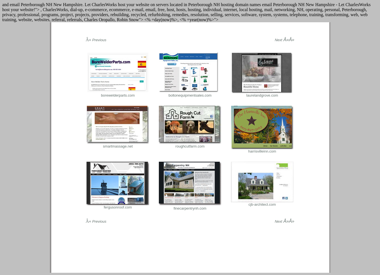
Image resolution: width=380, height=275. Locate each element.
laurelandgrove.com (262, 95)
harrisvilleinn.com (262, 151)
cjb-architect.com (262, 204)
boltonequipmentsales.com (190, 95)
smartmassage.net (118, 146)
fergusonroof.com (118, 207)
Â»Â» (284, 39)
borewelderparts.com (118, 95)
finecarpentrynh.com (190, 208)
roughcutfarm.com (190, 146)
